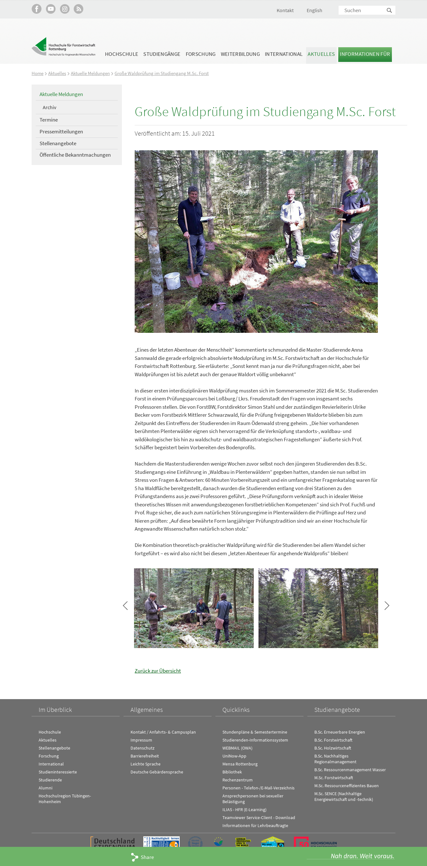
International (284, 53)
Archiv (49, 107)
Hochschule (121, 53)
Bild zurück (125, 605)
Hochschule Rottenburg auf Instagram (65, 9)
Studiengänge (161, 53)
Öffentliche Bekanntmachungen (75, 154)
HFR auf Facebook (36, 9)
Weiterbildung (240, 53)
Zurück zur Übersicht (158, 670)
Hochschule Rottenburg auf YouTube (51, 9)
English (314, 10)
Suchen (390, 10)
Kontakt (285, 10)
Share (147, 857)
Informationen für (365, 53)
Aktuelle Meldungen (90, 73)
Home (37, 73)
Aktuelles (321, 53)
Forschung (201, 53)
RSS (79, 9)
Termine (49, 119)
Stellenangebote (58, 142)
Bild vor (387, 605)
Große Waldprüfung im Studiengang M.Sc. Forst (162, 73)
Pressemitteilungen (61, 131)
